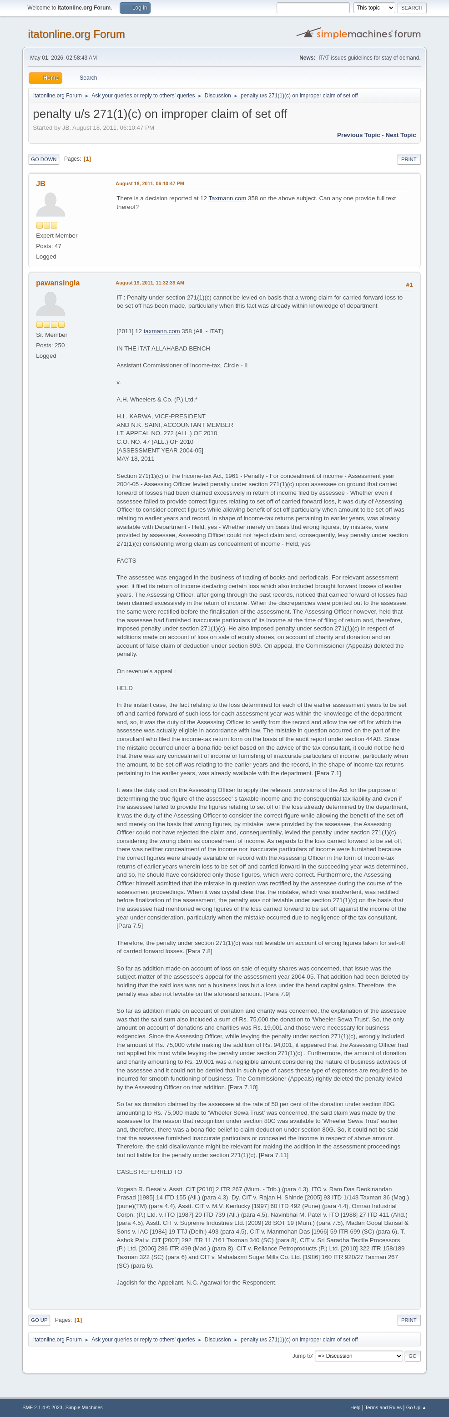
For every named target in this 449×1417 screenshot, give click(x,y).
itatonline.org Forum (76, 34)
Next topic (400, 135)
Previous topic (358, 135)
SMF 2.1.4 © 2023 (42, 1407)
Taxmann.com (227, 198)
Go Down (43, 159)
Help (355, 1407)
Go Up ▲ (416, 1407)
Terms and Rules (383, 1407)
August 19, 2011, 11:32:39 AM (150, 282)
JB (40, 184)
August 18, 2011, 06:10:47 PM (150, 183)
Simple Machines (84, 1407)
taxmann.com (162, 331)
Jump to (302, 1355)
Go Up (39, 1320)
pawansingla (58, 283)
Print (409, 159)
